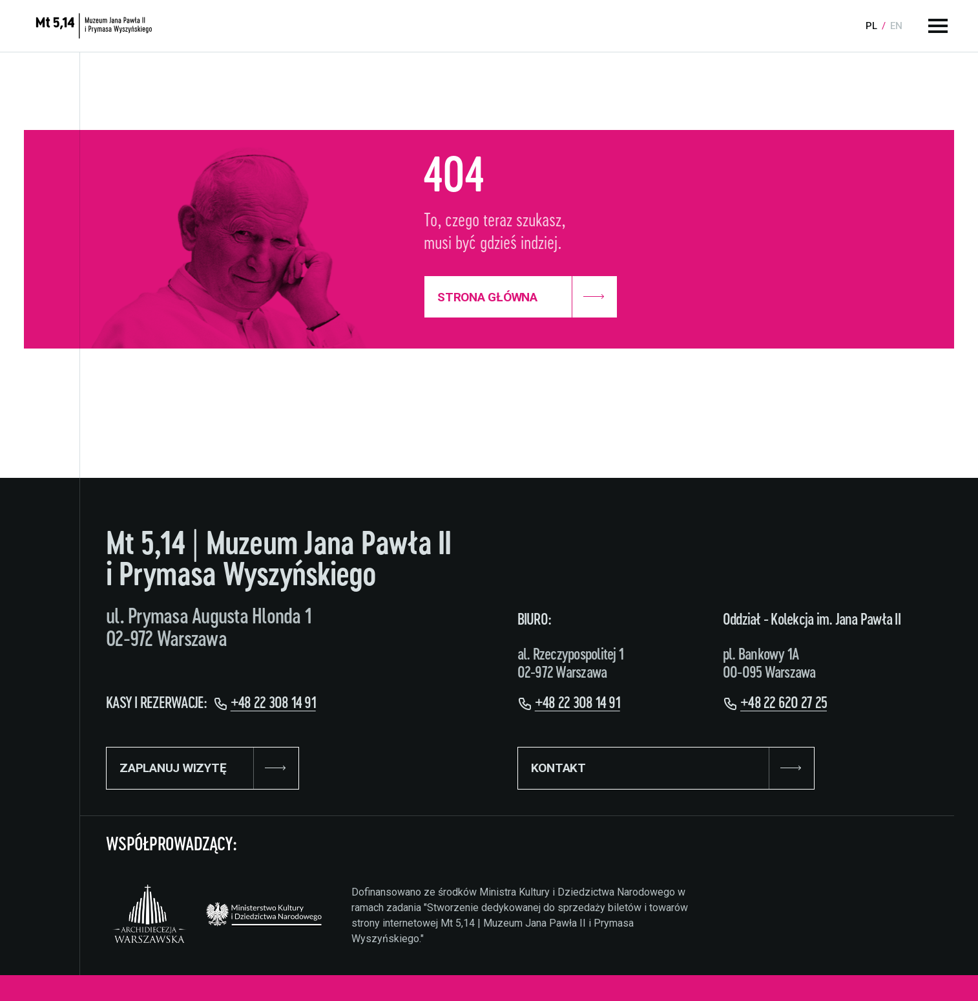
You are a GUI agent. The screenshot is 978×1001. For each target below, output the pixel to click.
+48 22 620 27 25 (783, 703)
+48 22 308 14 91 (273, 703)
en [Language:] (896, 26)
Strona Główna (520, 296)
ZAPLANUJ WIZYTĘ (203, 768)
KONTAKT (666, 768)
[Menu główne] (938, 25)
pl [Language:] (871, 26)
